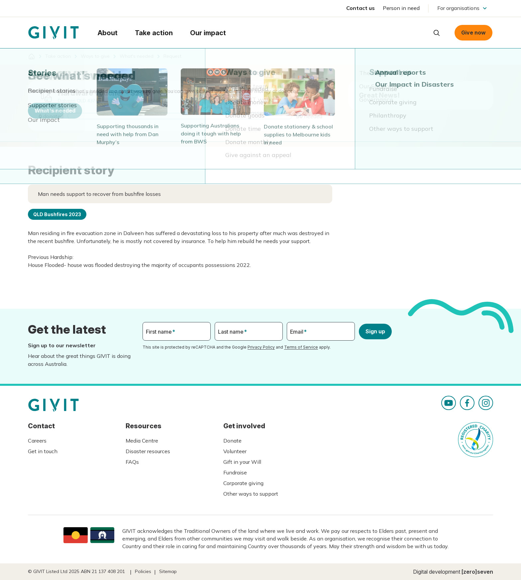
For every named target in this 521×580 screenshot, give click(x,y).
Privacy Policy (261, 347)
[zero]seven (477, 571)
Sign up (375, 331)
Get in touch (42, 451)
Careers (37, 440)
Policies (143, 571)
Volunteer (235, 451)
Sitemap (168, 571)
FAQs (132, 461)
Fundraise (235, 472)
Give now (473, 32)
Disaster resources (148, 451)
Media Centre (142, 440)
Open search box (437, 33)
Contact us (360, 8)
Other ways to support (250, 493)
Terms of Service (301, 347)
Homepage (53, 33)
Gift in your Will (242, 461)
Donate (232, 440)
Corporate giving (243, 483)
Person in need (401, 8)
